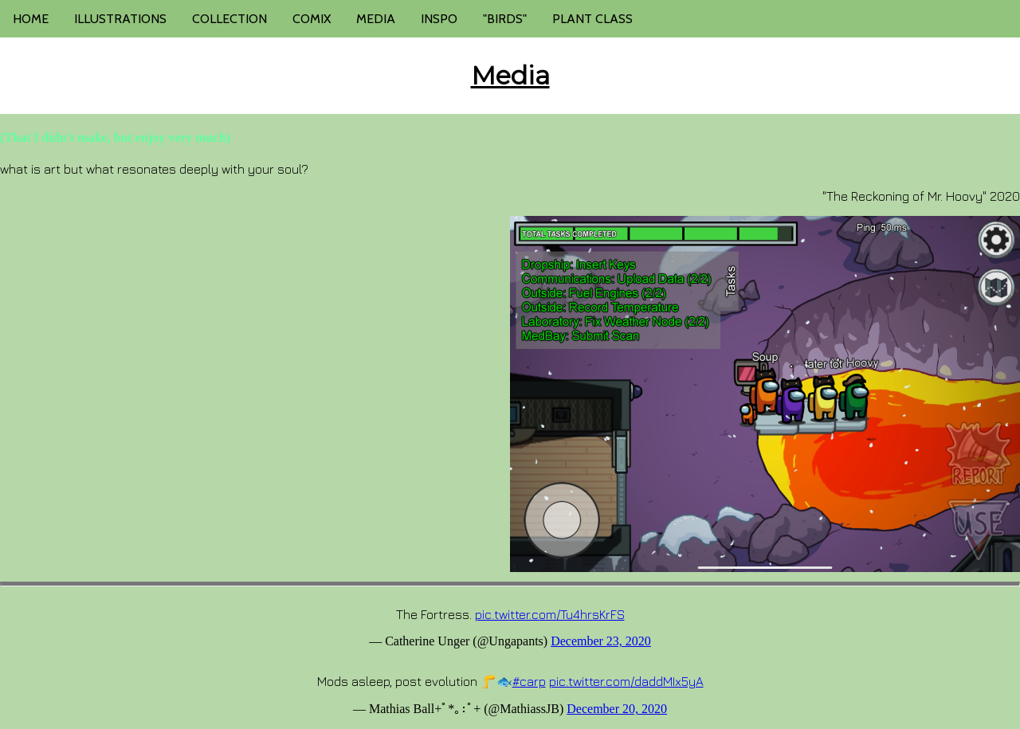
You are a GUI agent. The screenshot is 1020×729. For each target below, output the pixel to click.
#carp (529, 681)
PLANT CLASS (592, 18)
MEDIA (375, 18)
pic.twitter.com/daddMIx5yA (626, 681)
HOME (31, 18)
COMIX (311, 18)
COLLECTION (229, 18)
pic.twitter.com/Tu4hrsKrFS (550, 614)
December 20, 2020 (617, 708)
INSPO (439, 18)
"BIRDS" (505, 18)
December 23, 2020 (601, 641)
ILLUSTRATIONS (120, 18)
